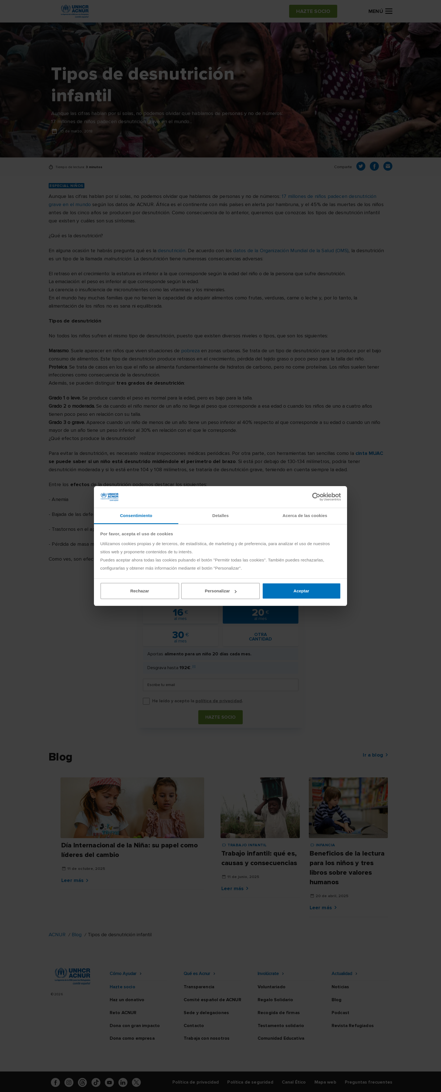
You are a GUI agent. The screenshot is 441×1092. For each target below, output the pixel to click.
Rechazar (139, 590)
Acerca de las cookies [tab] (305, 515)
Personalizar (221, 590)
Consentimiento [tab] (136, 515)
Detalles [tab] (220, 515)
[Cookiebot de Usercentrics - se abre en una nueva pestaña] (316, 497)
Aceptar (301, 590)
